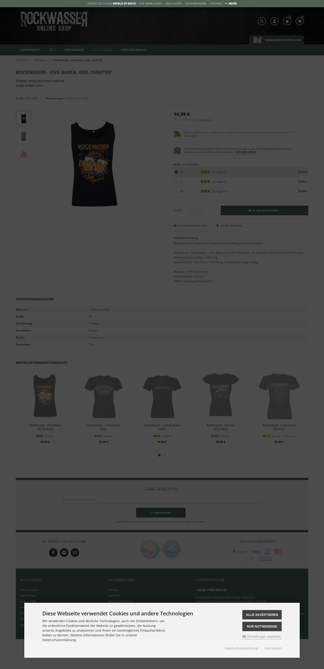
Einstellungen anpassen (261, 636)
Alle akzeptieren (262, 615)
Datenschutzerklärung (241, 648)
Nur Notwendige (262, 626)
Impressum (273, 648)
